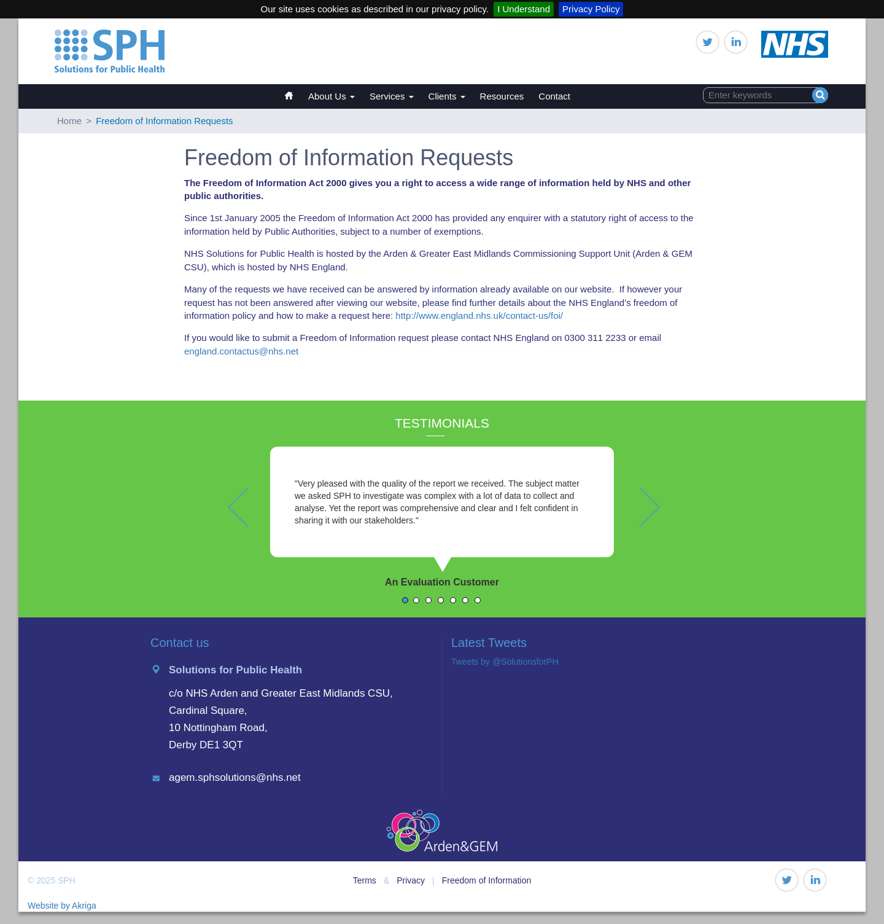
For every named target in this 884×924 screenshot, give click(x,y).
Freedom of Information (487, 880)
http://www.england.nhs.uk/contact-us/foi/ (479, 315)
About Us (331, 96)
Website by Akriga (62, 905)
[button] (233, 532)
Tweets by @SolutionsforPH (505, 662)
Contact (554, 96)
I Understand (523, 9)
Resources (502, 96)
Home (295, 90)
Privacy (411, 880)
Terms (364, 880)
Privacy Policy (590, 9)
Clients (446, 96)
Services (392, 96)
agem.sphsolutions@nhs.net (235, 777)
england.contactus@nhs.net (241, 351)
